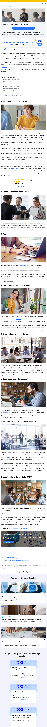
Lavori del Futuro (11, 557)
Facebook (24, 572)
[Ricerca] (43, 4)
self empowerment (13, 168)
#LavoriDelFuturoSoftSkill (24, 560)
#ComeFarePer (8, 560)
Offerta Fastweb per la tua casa (23, 1)
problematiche (4, 412)
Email (30, 572)
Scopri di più (9, 542)
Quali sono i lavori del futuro (19, 528)
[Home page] (9, 3)
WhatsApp (27, 572)
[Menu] (2, 4)
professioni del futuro (22, 265)
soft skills (4, 67)
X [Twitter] (20, 572)
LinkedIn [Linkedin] (17, 572)
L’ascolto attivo (5, 457)
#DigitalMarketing (15, 560)
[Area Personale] (45, 4)
